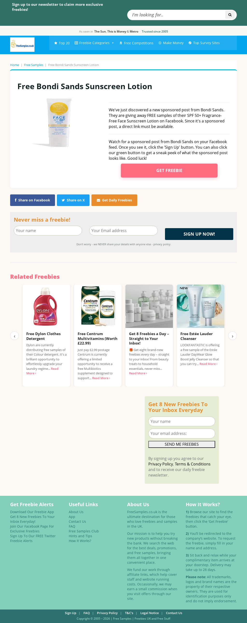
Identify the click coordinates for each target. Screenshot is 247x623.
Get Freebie (169, 170)
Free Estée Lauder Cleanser (196, 336)
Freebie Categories (96, 43)
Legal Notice (149, 613)
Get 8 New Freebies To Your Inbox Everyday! (32, 519)
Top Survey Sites (206, 42)
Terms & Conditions (193, 464)
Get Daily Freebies (114, 200)
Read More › (101, 378)
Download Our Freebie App (32, 512)
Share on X (73, 200)
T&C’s (129, 613)
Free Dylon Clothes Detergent (43, 336)
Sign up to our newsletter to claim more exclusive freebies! (57, 7)
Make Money (173, 42)
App (72, 516)
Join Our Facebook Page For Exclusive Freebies (32, 528)
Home (14, 65)
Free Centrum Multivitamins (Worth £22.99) (97, 338)
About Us (76, 512)
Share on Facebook (32, 200)
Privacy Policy (160, 464)
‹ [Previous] (14, 335)
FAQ (72, 526)
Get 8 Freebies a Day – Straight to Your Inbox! (149, 338)
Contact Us (77, 521)
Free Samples (33, 65)
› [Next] (232, 335)
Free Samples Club (84, 531)
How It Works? (80, 540)
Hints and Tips (80, 536)
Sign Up (70, 613)
